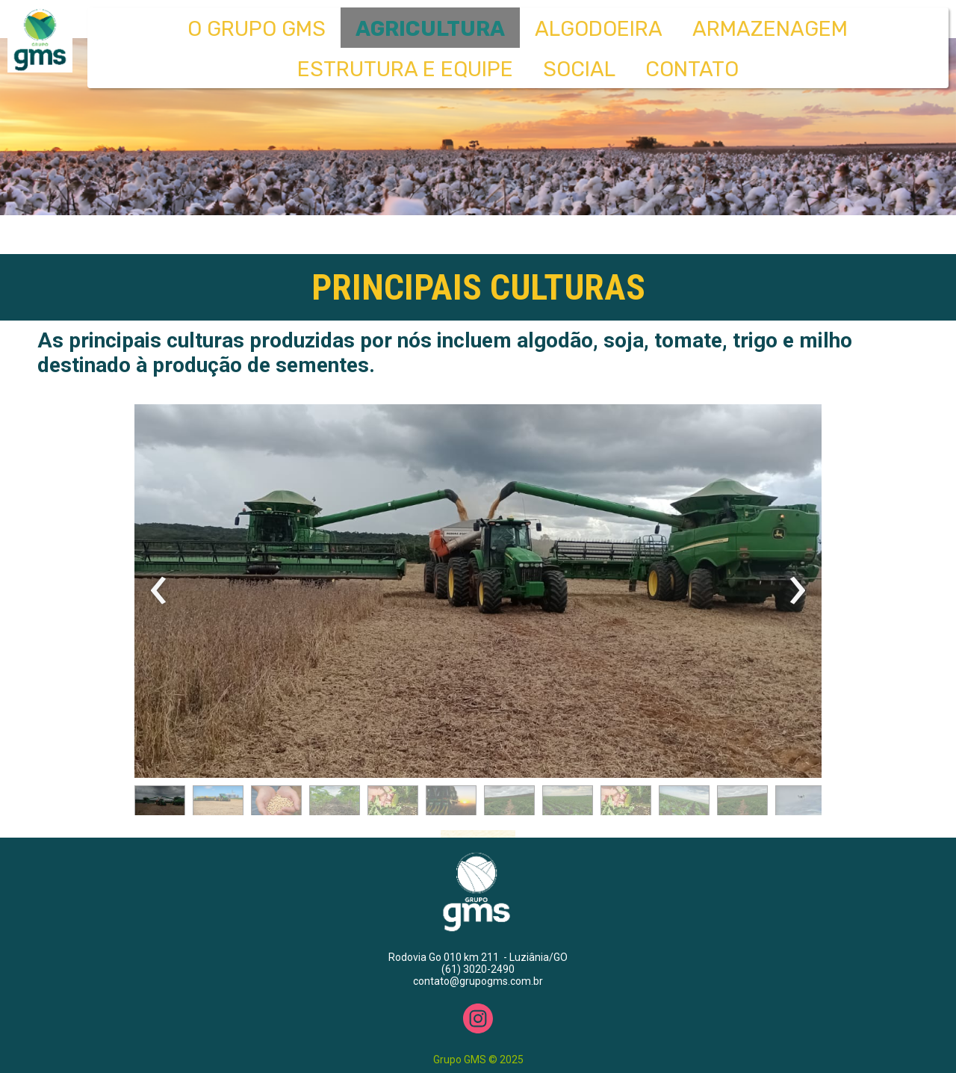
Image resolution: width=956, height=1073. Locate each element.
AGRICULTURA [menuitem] (430, 28)
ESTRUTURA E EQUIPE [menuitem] (405, 69)
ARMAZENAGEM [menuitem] (770, 28)
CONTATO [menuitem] (692, 69)
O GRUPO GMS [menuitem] (256, 28)
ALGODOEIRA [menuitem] (598, 28)
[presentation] (158, 591)
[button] (159, 804)
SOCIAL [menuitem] (579, 69)
